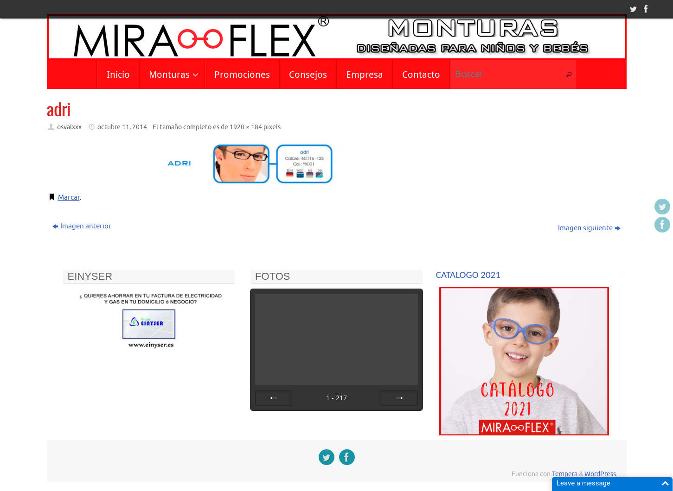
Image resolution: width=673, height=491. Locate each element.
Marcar (69, 197)
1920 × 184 (246, 127)
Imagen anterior (81, 226)
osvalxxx (69, 127)
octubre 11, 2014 (122, 127)
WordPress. (600, 474)
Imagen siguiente (589, 228)
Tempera (564, 474)
